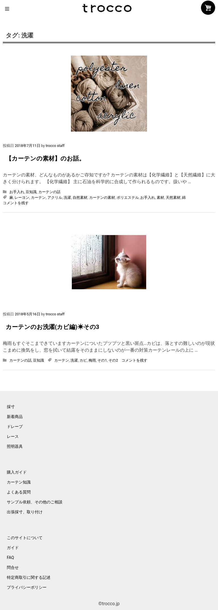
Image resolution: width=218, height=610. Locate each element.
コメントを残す (16, 203)
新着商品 (15, 416)
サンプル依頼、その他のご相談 (34, 502)
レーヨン (21, 197)
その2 (113, 360)
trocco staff (55, 145)
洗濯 (67, 197)
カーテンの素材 (102, 197)
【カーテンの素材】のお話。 (45, 158)
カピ (83, 360)
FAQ (10, 557)
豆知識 (31, 192)
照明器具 (15, 446)
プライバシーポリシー (27, 587)
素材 (160, 197)
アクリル (54, 197)
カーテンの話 (49, 192)
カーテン (38, 197)
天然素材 (173, 197)
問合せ (13, 567)
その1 (102, 360)
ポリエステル (128, 197)
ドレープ (15, 426)
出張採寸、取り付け (25, 512)
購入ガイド (17, 472)
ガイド (13, 547)
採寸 (11, 406)
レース (13, 436)
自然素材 (80, 197)
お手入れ (16, 192)
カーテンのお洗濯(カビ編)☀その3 (52, 327)
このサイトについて (25, 537)
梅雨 (92, 360)
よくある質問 (19, 492)
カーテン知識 (19, 482)
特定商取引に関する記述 (29, 577)
